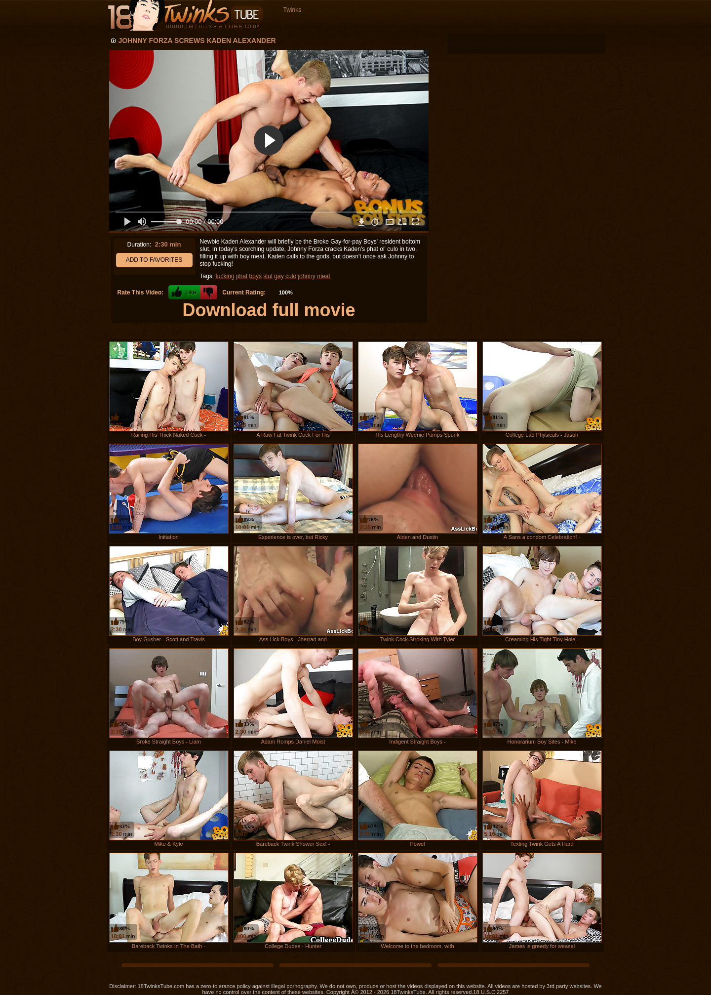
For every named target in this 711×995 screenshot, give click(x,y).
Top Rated (397, 25)
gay (278, 276)
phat (241, 276)
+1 (184, 292)
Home (285, 25)
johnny (306, 276)
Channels (504, 25)
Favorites (449, 25)
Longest (356, 25)
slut (268, 276)
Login (551, 25)
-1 (208, 292)
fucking (225, 276)
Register (585, 25)
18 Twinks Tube (185, 15)
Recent (319, 25)
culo (290, 276)
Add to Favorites (154, 259)
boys (255, 276)
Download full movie (268, 310)
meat (323, 276)
